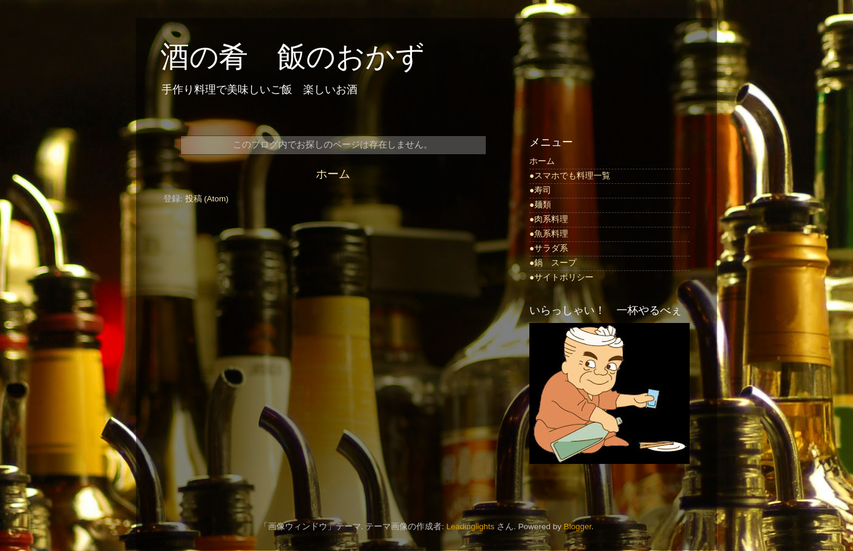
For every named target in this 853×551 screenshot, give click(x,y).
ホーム (333, 174)
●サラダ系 (548, 248)
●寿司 (540, 190)
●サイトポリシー (561, 277)
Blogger (578, 526)
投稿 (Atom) (207, 198)
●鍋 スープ (553, 262)
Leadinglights (470, 526)
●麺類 (540, 204)
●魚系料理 (548, 233)
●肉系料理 (548, 219)
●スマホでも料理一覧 (569, 175)
